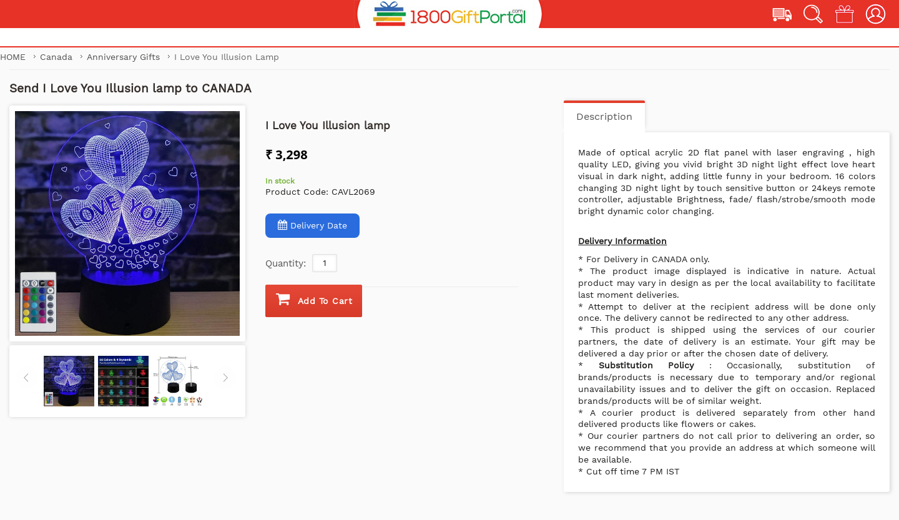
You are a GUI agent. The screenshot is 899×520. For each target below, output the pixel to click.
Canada (58, 57)
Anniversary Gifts (125, 57)
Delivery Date (312, 225)
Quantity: (285, 263)
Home (13, 57)
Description (604, 116)
